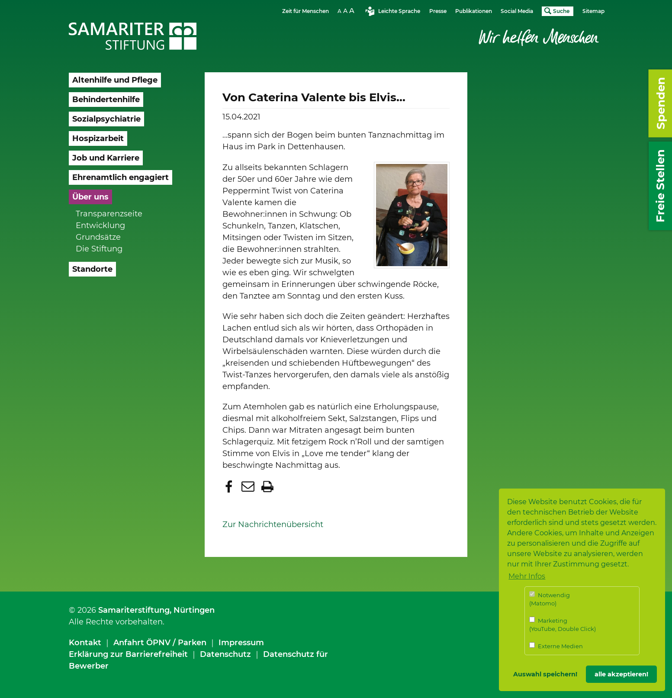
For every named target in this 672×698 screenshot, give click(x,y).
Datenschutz (225, 654)
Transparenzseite (109, 214)
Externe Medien (556, 646)
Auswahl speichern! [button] (545, 674)
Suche (561, 11)
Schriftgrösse (347, 10)
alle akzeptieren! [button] (621, 674)
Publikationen (473, 11)
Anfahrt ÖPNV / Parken (159, 642)
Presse (438, 11)
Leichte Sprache (399, 11)
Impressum (241, 642)
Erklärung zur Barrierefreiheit (128, 654)
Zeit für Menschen (305, 11)
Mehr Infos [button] (526, 576)
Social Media (517, 11)
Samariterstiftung (134, 610)
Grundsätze (98, 237)
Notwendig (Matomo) (549, 599)
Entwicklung (100, 225)
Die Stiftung (99, 249)
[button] (230, 486)
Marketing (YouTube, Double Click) (562, 625)
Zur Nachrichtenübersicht (272, 524)
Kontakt (85, 642)
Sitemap (593, 11)
